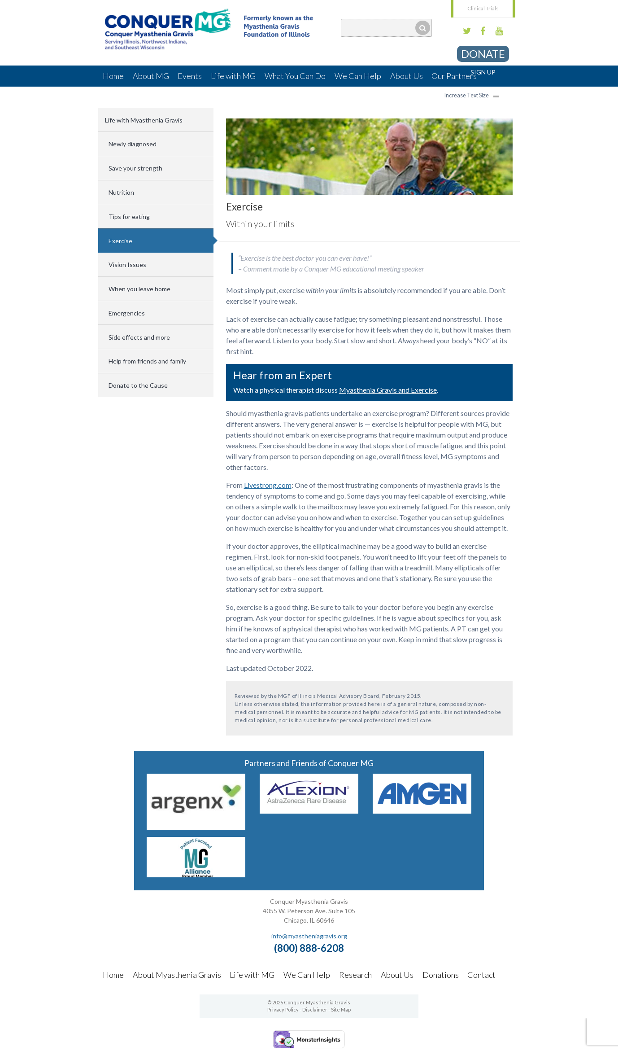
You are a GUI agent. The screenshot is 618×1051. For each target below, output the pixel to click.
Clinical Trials (483, 8)
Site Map (341, 1009)
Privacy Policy (283, 1009)
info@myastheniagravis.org (309, 936)
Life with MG (233, 76)
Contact (481, 975)
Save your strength (135, 168)
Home (113, 76)
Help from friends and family (147, 361)
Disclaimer (314, 1009)
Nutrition (121, 192)
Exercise (120, 241)
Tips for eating (129, 216)
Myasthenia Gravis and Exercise (388, 389)
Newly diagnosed (133, 144)
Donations (440, 975)
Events (190, 76)
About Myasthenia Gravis (177, 975)
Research (355, 975)
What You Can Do (295, 76)
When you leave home (139, 289)
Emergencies (127, 313)
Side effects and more (139, 337)
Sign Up (483, 72)
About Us (406, 76)
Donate (483, 53)
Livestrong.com (268, 485)
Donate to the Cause (138, 385)
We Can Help (358, 76)
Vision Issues (127, 264)
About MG (151, 76)
